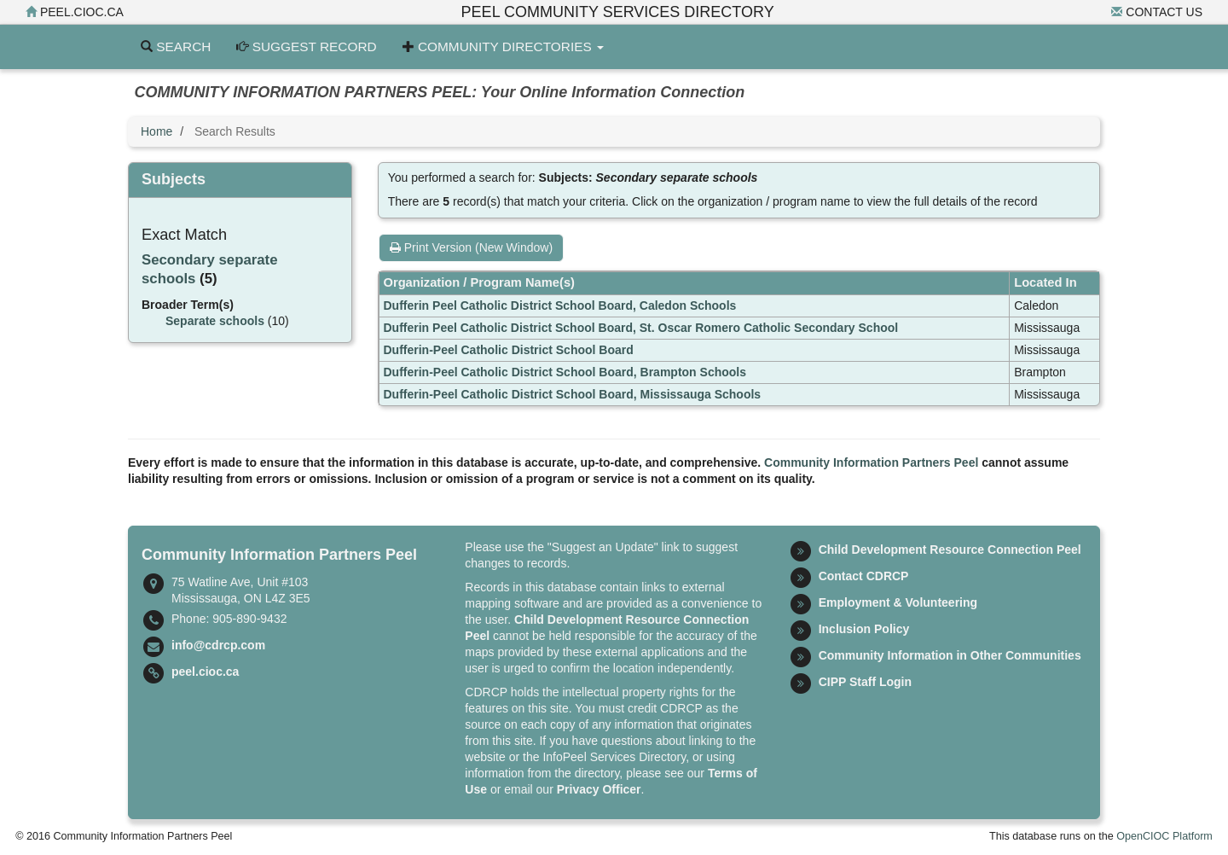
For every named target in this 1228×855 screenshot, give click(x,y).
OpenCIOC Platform (1164, 836)
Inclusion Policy (864, 629)
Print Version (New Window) (471, 247)
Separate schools (214, 321)
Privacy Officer (599, 789)
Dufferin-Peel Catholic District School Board (509, 350)
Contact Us (1156, 12)
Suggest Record (306, 46)
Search (176, 46)
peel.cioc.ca (75, 12)
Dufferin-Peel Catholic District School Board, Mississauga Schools (573, 394)
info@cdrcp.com (218, 645)
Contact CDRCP (864, 576)
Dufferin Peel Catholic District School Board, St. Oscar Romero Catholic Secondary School (641, 327)
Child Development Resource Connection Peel (950, 549)
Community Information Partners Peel (871, 462)
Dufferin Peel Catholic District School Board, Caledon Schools (560, 305)
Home (156, 131)
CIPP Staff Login (865, 682)
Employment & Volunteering (898, 602)
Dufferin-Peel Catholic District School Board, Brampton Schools (565, 372)
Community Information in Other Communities (950, 655)
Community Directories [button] (503, 46)
